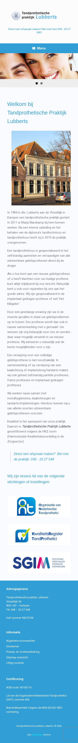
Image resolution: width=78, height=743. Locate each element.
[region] (39, 70)
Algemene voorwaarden (20, 640)
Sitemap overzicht (17, 657)
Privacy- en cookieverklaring (23, 651)
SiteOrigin (37, 734)
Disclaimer (12, 646)
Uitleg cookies (15, 662)
